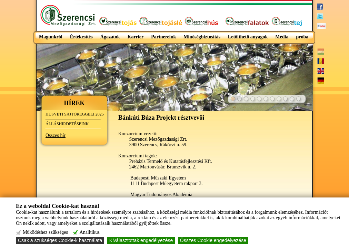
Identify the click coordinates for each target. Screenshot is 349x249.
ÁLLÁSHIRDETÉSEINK (67, 123)
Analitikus (90, 232)
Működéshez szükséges (45, 232)
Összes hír (56, 135)
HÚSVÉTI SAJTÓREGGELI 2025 (75, 114)
